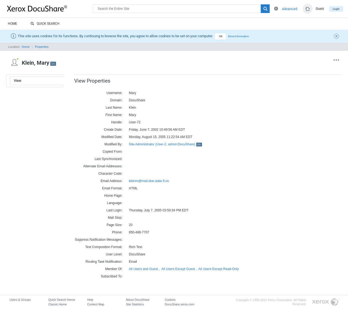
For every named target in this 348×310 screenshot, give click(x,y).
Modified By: (113, 144)
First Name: (113, 115)
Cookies (170, 299)
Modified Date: (111, 137)
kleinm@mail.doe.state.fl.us (149, 181)
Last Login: (114, 210)
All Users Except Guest (178, 269)
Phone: (117, 232)
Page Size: (114, 225)
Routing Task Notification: (104, 262)
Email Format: (112, 188)
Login (336, 8)
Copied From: (112, 152)
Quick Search (45, 24)
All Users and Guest (143, 269)
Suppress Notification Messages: (98, 240)
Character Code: (110, 174)
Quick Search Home (61, 299)
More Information (238, 36)
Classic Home (57, 304)
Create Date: (113, 129)
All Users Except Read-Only (218, 269)
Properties (41, 46)
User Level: (114, 254)
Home (12, 24)
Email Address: (111, 181)
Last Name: (114, 107)
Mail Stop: (115, 218)
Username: (114, 93)
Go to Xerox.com (326, 302)
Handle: (116, 122)
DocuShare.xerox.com (179, 304)
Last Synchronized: (108, 159)
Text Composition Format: (103, 247)
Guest (320, 9)
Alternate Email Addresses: (102, 166)
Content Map (95, 304)
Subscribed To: (111, 276)
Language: (114, 203)
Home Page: (113, 196)
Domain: (116, 100)
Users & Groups (20, 299)
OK (220, 36)
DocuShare (50, 8)
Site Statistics (135, 304)
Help (90, 299)
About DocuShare (138, 299)
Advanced (289, 9)
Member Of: (113, 269)
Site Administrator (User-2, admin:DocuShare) (165, 144)
